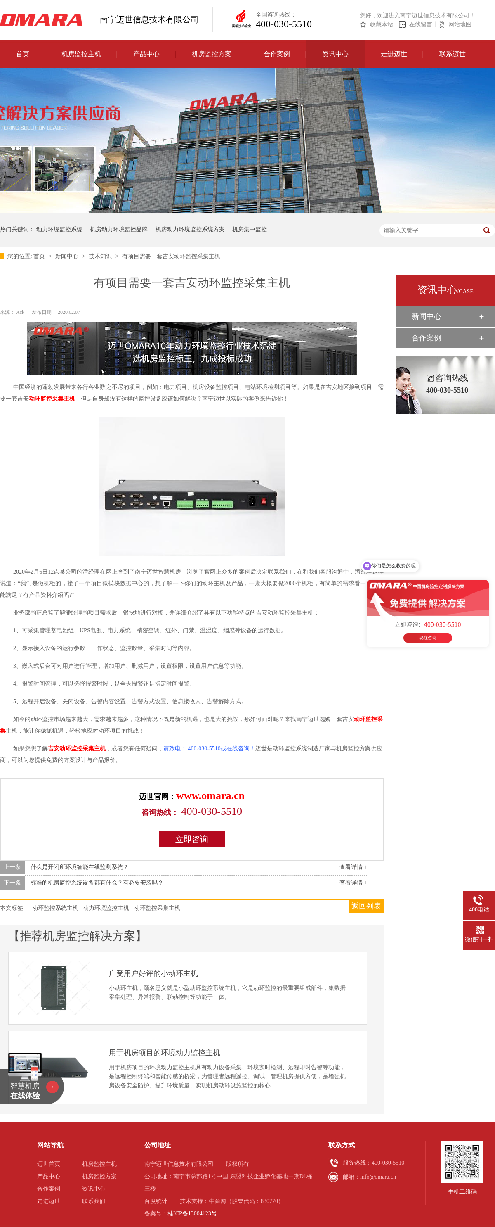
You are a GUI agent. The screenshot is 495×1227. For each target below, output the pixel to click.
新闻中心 (67, 256)
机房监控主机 (81, 53)
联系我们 (93, 1201)
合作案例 (277, 53)
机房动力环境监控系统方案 (190, 229)
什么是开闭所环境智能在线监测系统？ (80, 867)
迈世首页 (48, 1164)
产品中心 (146, 53)
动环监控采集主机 (52, 399)
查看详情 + (353, 867)
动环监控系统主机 (55, 908)
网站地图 (459, 24)
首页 (22, 53)
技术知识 (101, 256)
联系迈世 (452, 53)
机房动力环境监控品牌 (119, 229)
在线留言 (420, 24)
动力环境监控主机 (106, 908)
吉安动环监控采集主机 (77, 748)
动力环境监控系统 (59, 229)
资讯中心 (335, 53)
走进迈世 (394, 53)
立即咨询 (191, 839)
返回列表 (366, 906)
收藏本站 (381, 24)
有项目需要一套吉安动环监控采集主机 (171, 256)
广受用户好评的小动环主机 (153, 973)
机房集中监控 (249, 229)
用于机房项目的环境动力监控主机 (164, 1053)
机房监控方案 (211, 53)
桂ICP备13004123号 (192, 1213)
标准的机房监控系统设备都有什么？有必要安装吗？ (97, 883)
